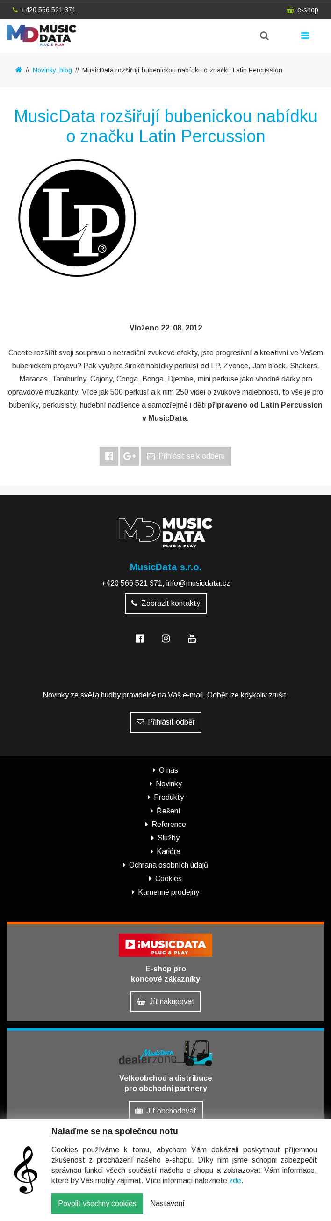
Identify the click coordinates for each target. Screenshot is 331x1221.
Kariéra (168, 851)
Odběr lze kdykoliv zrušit (247, 695)
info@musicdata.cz (198, 583)
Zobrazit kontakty (165, 603)
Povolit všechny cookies (97, 1203)
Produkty (169, 797)
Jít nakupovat (165, 1002)
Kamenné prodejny (168, 892)
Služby (169, 838)
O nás (168, 770)
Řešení (168, 811)
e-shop (302, 10)
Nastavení (167, 1203)
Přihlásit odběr (166, 722)
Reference (168, 824)
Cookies (168, 879)
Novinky (169, 784)
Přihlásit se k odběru (186, 456)
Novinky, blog (52, 70)
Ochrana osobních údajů (168, 865)
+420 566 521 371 (44, 10)
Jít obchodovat (165, 1111)
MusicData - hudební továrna (41, 35)
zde (235, 1181)
